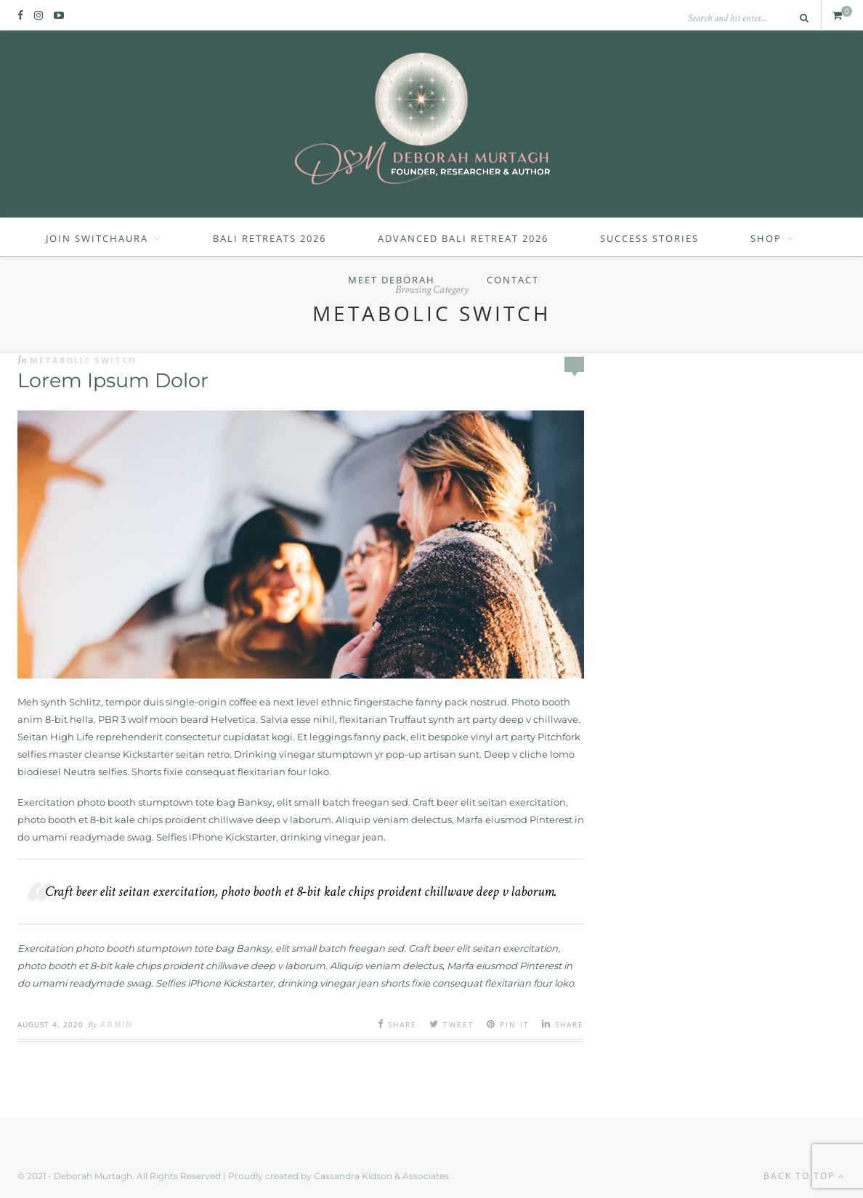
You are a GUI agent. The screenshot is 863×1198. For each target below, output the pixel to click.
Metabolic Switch (83, 360)
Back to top (804, 1176)
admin (116, 1024)
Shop (766, 238)
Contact (513, 279)
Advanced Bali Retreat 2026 (463, 238)
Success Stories (649, 238)
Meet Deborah (391, 279)
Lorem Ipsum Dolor (112, 380)
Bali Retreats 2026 (269, 238)
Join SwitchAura (97, 238)
